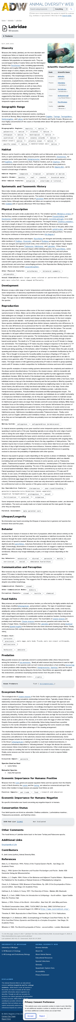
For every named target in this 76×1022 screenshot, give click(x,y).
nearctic (29, 128)
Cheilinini (9, 204)
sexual (48, 494)
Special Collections (43, 961)
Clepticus (56, 162)
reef (32, 177)
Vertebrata (62, 89)
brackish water (58, 177)
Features (9, 36)
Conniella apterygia (56, 219)
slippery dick (59, 167)
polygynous (22, 424)
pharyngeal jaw (23, 606)
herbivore (8, 650)
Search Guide (67, 16)
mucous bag (69, 665)
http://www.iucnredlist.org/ (55, 909)
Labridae (19, 20)
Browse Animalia (42, 947)
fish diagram (49, 234)
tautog (36, 785)
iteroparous (34, 488)
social (22, 562)
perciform (40, 199)
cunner (25, 785)
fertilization (10, 497)
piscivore (9, 641)
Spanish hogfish (16, 626)
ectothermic (32, 271)
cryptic (38, 677)
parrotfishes (61, 249)
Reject (42, 1016)
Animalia (10, 20)
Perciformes (62, 102)
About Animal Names (43, 954)
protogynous (33, 494)
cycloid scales (57, 229)
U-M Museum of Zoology (11, 951)
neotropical (34, 135)
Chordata (61, 83)
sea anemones (25, 662)
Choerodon (27, 241)
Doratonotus (61, 157)
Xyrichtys (54, 667)
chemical (50, 593)
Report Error (6, 1019)
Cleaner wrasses (28, 621)
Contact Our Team (8, 1016)
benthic (22, 177)
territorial (9, 562)
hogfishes (9, 162)
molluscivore (9, 644)
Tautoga (57, 116)
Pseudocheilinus (58, 216)
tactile (37, 593)
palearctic (8, 132)
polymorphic (9, 274)
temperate (23, 174)
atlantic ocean (35, 141)
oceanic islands (37, 138)
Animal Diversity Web (51, 4)
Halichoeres (39, 246)
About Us (39, 951)
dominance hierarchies (40, 562)
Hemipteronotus (33, 159)
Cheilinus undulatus (65, 221)
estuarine (30, 181)
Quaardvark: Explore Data (45, 968)
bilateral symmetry (51, 271)
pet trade (24, 792)
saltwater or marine (55, 174)
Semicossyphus (8, 119)
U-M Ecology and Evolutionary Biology (16, 954)
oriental (34, 132)
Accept (31, 1016)
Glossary (39, 964)
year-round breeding (54, 488)
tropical (37, 174)
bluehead (69, 624)
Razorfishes (38, 238)
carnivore (8, 639)
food (36, 792)
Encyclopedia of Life (9, 844)
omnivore (21, 650)
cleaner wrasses (59, 619)
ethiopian (8, 135)
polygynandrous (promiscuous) (45, 424)
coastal (42, 177)
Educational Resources (44, 958)
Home (4, 20)
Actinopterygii (63, 96)
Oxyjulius (49, 116)
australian (8, 138)
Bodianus (45, 241)
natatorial (22, 558)
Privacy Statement (42, 975)
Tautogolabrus (66, 116)
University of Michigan (10, 947)
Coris (17, 783)
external (25, 497)
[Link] (20, 822)
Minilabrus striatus (64, 214)
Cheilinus (18, 241)
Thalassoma (29, 246)
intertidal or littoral (50, 181)
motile (60, 558)
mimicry (32, 590)
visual (29, 586)
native (41, 128)
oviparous (39, 497)
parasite (48, 558)
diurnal (35, 558)
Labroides (51, 246)
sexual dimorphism (32, 267)
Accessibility (40, 971)
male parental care (32, 511)
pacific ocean (10, 144)
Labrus (20, 119)
